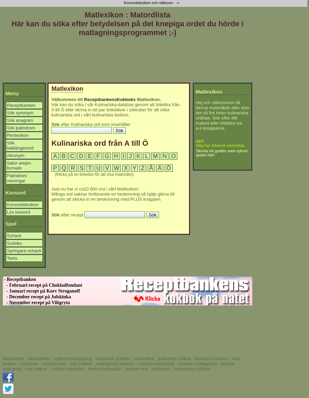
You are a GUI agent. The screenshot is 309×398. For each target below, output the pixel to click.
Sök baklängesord (20, 145)
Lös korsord (18, 212)
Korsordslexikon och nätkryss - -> (152, 3)
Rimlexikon (18, 135)
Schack (14, 235)
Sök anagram (20, 120)
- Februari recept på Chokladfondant (42, 285)
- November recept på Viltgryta (36, 302)
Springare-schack (24, 250)
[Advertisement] (127, 61)
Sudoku (14, 243)
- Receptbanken (19, 279)
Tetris (12, 258)
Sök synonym (20, 112)
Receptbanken (21, 105)
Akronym (15, 155)
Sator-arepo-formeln (19, 165)
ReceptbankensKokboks (110, 99)
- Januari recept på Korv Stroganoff (41, 291)
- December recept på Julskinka (37, 296)
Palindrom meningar (17, 178)
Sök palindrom (21, 127)
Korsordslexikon (23, 204)
